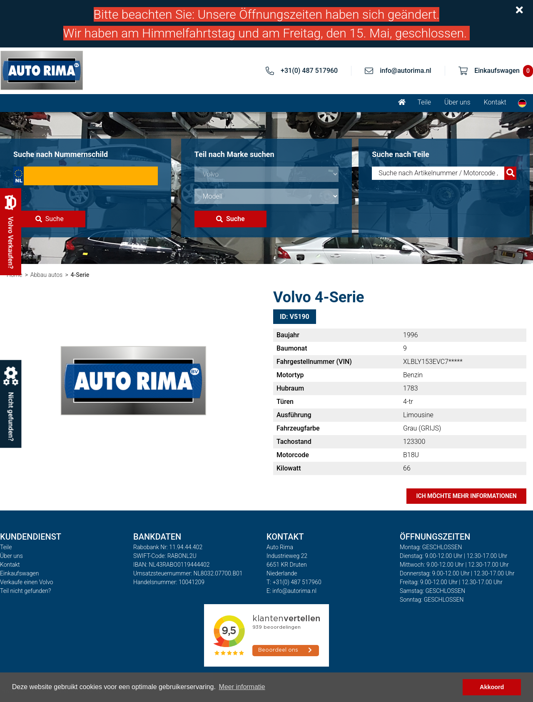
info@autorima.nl (405, 71)
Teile (424, 102)
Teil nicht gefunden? (25, 590)
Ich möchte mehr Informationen (466, 496)
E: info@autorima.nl (291, 590)
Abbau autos (46, 274)
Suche (49, 219)
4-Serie (80, 274)
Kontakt (495, 102)
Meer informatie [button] (242, 686)
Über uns (457, 102)
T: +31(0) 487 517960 (293, 582)
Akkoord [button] (492, 687)
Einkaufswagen (19, 573)
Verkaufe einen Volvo (26, 582)
